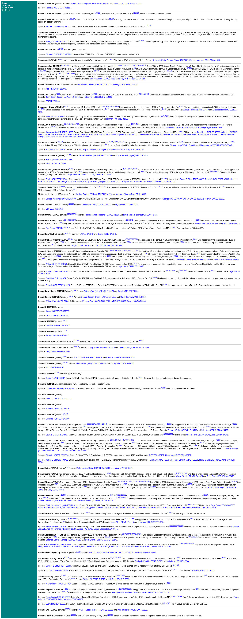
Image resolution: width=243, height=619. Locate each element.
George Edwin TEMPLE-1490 (124, 592)
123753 (134, 534)
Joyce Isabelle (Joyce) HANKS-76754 (132, 155)
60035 (130, 239)
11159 (62, 187)
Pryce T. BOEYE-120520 (111, 149)
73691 (174, 227)
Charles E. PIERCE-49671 (77, 134)
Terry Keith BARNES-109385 (58, 351)
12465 (117, 576)
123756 (73, 615)
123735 (94, 94)
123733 (66, 73)
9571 (111, 59)
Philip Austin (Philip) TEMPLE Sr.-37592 (93, 468)
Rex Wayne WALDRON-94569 (59, 159)
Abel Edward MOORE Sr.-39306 (59, 544)
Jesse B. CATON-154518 (56, 26)
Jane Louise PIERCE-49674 (149, 134)
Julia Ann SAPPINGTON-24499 (214, 430)
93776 (63, 65)
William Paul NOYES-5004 (57, 301)
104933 (68, 65)
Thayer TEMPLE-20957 (81, 245)
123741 (67, 233)
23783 (120, 481)
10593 (115, 250)
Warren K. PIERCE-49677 (223, 134)
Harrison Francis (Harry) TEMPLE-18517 (106, 553)
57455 (116, 106)
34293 (57, 373)
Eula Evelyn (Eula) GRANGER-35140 (101, 540)
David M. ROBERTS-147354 (58, 325)
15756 (217, 171)
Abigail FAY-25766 (85, 529)
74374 (127, 440)
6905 (74, 189)
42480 (141, 94)
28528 (117, 440)
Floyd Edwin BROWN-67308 (223, 505)
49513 (65, 320)
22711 (94, 424)
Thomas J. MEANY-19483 (57, 570)
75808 (111, 142)
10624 (125, 250)
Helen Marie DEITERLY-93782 (178, 455)
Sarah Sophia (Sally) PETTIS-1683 (207, 127)
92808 (63, 576)
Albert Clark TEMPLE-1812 (206, 223)
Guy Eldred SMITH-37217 (57, 228)
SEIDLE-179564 (53, 101)
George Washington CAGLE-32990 (61, 199)
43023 (163, 388)
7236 (58, 94)
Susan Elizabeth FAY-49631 (106, 529)
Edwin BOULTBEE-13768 (57, 179)
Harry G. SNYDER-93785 (210, 460)
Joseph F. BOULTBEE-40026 (133, 181)
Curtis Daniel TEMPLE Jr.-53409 (88, 357)
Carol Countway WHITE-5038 (133, 297)
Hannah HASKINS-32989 (117, 119)
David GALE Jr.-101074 (56, 278)
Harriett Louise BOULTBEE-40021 (161, 181)
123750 (117, 495)
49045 (122, 440)
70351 (99, 424)
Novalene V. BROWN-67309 (204, 507)
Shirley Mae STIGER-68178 (122, 363)
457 (126, 239)
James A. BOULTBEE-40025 (217, 179)
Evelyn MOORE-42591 (70, 547)
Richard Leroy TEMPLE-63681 (183, 145)
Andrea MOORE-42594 (141, 547)
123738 (68, 155)
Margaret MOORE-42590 (49, 547)
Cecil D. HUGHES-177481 (57, 315)
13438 (63, 495)
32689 (181, 544)
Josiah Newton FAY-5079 (56, 527)
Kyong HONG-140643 (107, 234)
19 (115, 65)
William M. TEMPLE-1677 (94, 579)
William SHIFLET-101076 (56, 264)
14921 (53, 127)
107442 (141, 481)
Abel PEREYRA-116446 (56, 89)
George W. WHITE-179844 (57, 41)
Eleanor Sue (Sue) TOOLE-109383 (134, 347)
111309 (66, 106)
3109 (69, 214)
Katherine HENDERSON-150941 (98, 97)
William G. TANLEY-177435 (57, 409)
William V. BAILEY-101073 (57, 271)
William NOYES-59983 (116, 301)
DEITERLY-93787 (156, 455)
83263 (66, 558)
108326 (76, 347)
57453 (111, 106)
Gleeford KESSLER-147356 (57, 419)
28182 (224, 558)
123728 (60, 49)
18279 (66, 124)
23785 (130, 481)
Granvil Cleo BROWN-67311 (124, 507)
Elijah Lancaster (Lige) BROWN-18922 (62, 505)
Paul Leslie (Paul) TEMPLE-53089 (96, 205)
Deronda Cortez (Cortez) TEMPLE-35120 (63, 540)
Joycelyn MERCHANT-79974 (125, 85)
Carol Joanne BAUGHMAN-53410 (120, 357)
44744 (180, 596)
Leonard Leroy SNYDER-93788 (184, 460)
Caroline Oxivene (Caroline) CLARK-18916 (95, 501)
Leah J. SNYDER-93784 (160, 460)
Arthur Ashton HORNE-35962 (70, 599)
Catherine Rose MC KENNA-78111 (128, 4)
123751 (123, 495)
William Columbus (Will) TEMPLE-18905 (55, 501)
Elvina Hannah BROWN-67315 (178, 507)
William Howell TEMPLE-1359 (196, 110)
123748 (184, 473)
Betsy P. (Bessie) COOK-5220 (132, 79)
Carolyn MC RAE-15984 (128, 291)
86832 (208, 427)
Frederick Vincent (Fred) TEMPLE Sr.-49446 (90, 4)
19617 (121, 65)
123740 (73, 214)
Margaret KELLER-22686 (75, 451)
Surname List (8, 5)
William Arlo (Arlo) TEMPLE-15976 (99, 291)
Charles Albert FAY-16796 (65, 529)
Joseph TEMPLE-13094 (76, 174)
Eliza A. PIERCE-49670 (55, 134)
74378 (131, 440)
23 (108, 59)
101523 (70, 239)
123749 (146, 481)
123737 (60, 142)
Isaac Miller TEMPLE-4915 (122, 522)
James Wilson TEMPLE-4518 (102, 79)
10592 (110, 250)
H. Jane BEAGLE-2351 (119, 579)
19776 (115, 558)
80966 (135, 239)
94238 (66, 589)
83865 (61, 59)
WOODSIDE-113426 (54, 367)
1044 (74, 290)
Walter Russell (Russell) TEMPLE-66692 (96, 610)
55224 (78, 552)
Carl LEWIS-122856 (54, 209)
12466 (122, 576)
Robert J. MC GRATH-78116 (58, 8)
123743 (76, 341)
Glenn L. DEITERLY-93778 (57, 455)
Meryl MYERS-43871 (124, 468)
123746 (194, 445)
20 (117, 65)
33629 (130, 169)
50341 (138, 124)
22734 (112, 495)
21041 (131, 220)
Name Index (7, 8)
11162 (99, 187)
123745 (104, 424)
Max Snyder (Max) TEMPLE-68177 (91, 363)
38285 (128, 534)
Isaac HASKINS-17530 (55, 117)
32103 (71, 169)
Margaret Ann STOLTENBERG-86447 (216, 145)
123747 (108, 473)
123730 (138, 65)
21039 (69, 220)
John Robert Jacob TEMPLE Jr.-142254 (63, 97)
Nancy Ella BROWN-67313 (73, 507)
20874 (123, 589)
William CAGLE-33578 (192, 199)
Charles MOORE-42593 (119, 547)
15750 (125, 169)
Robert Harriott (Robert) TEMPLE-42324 (102, 215)
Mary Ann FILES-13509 (101, 174)
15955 (89, 424)
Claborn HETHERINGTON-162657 (60, 389)
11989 (171, 526)
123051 (70, 296)
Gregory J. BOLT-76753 (56, 164)
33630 (135, 169)
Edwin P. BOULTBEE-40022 (192, 179)
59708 (65, 592)
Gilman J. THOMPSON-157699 (59, 54)
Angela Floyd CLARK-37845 (198, 435)
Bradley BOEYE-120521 (134, 149)
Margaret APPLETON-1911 (208, 60)
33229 (128, 589)
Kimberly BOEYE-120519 (89, 149)
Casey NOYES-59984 (136, 301)
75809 (116, 142)
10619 (120, 250)
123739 (71, 204)
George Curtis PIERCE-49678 (51, 137)
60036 (195, 239)
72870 (65, 331)
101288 (135, 481)
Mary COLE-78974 (56, 490)
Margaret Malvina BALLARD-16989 (131, 194)
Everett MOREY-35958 (55, 604)
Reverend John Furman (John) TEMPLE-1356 (172, 60)
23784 (125, 481)
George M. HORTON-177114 (58, 399)
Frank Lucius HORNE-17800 (58, 597)
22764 (84, 427)
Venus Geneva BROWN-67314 (150, 507)
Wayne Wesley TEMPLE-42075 (189, 476)
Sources (6, 10)
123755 (67, 609)
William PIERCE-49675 (172, 134)
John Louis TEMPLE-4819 (177, 127)
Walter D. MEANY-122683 (202, 570)
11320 (72, 19)
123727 (141, 41)
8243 (124, 534)
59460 (191, 544)
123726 (97, 13)
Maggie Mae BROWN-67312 (99, 507)
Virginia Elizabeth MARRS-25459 (142, 553)
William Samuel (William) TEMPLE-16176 (94, 194)
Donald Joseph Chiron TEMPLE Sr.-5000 (98, 297)
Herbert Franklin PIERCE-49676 (197, 134)
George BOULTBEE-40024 (72, 181)
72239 (104, 187)
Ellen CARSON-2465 (231, 223)
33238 (131, 519)
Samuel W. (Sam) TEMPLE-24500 (182, 430)
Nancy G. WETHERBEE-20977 (108, 245)
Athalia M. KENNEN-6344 (178, 561)
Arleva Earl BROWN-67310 (49, 507)
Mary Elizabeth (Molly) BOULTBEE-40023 (102, 181)
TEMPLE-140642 (86, 234)
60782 (130, 250)
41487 (106, 106)
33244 (181, 526)
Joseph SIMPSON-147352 (57, 335)
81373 (71, 124)
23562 (165, 284)
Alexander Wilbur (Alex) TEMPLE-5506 (193, 259)
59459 (190, 537)
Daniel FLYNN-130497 (55, 378)
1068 (64, 357)
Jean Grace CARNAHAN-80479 (220, 476)
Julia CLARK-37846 (219, 435)
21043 (59, 223)
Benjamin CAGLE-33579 (213, 199)
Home (4, 3)
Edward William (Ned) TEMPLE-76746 (95, 155)
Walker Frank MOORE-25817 (58, 584)
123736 (76, 124)
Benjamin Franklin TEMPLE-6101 (149, 561)
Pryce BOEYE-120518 (55, 149)
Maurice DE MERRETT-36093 (58, 566)
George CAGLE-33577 (172, 199)
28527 (112, 440)
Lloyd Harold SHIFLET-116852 (131, 266)
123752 (87, 513)
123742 (135, 250)
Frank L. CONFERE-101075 (58, 285)
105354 (65, 363)
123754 (139, 534)
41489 (167, 116)
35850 (176, 256)
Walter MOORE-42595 (161, 547)
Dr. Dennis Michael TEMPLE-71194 (93, 85)
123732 (43, 71)
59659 (73, 578)
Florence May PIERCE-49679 (77, 137)
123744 (65, 414)
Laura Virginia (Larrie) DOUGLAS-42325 (140, 215)
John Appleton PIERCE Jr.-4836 (59, 132)
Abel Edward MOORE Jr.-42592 (94, 547)
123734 (72, 73)
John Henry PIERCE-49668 (208, 132)
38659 (181, 131)
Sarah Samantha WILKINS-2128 (155, 592)
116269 (74, 519)
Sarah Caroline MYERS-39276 (227, 259)
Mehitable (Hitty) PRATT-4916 (150, 522)
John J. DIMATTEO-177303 (57, 311)
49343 (120, 558)
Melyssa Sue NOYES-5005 (94, 301)
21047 (73, 220)
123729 (132, 65)
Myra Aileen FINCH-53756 (126, 205)
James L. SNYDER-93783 (57, 460)
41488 (164, 109)
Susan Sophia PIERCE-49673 (124, 134)
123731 (143, 65)
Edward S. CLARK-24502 (56, 435)
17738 (195, 504)
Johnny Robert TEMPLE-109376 (101, 347)
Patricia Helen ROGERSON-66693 (132, 610)
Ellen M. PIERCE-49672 (99, 134)
